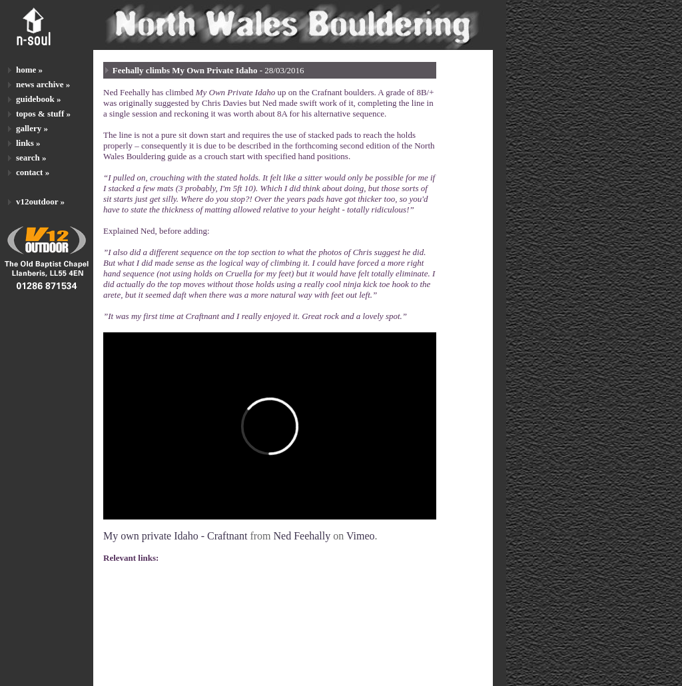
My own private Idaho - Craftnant (175, 535)
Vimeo (360, 535)
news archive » (43, 84)
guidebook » (38, 99)
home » (29, 70)
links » (28, 143)
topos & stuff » (43, 114)
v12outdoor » (40, 201)
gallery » (32, 128)
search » (31, 158)
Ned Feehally (302, 535)
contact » (32, 172)
